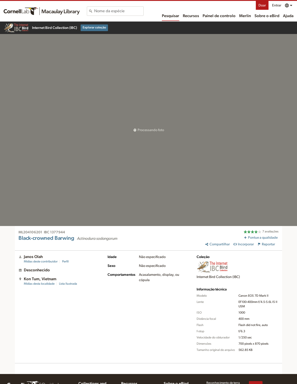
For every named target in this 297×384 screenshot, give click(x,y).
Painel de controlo (219, 16)
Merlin (245, 16)
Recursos (191, 16)
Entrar (276, 5)
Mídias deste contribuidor (41, 261)
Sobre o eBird (266, 16)
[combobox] (118, 11)
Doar (262, 5)
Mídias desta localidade (39, 283)
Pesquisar (170, 16)
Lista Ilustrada (68, 283)
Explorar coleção (94, 27)
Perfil (65, 261)
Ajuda (288, 16)
